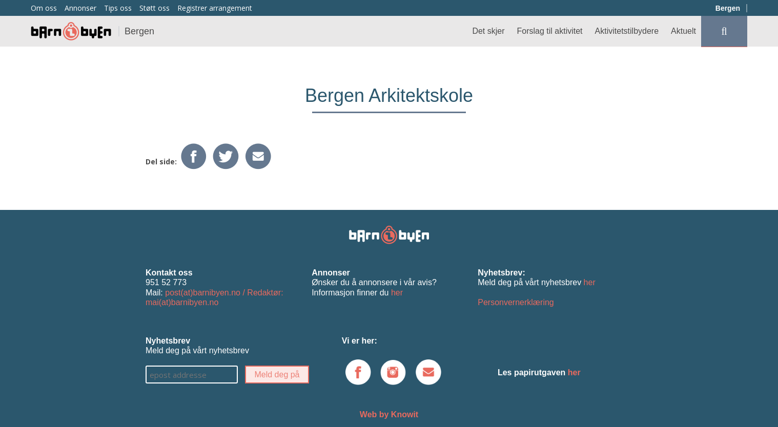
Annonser (80, 8)
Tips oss (118, 8)
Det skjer (488, 31)
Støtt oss (154, 8)
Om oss (44, 8)
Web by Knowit (389, 414)
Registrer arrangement (214, 8)
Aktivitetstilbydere (627, 31)
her (397, 292)
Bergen (727, 8)
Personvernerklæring (516, 302)
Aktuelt (683, 31)
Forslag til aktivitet (550, 31)
